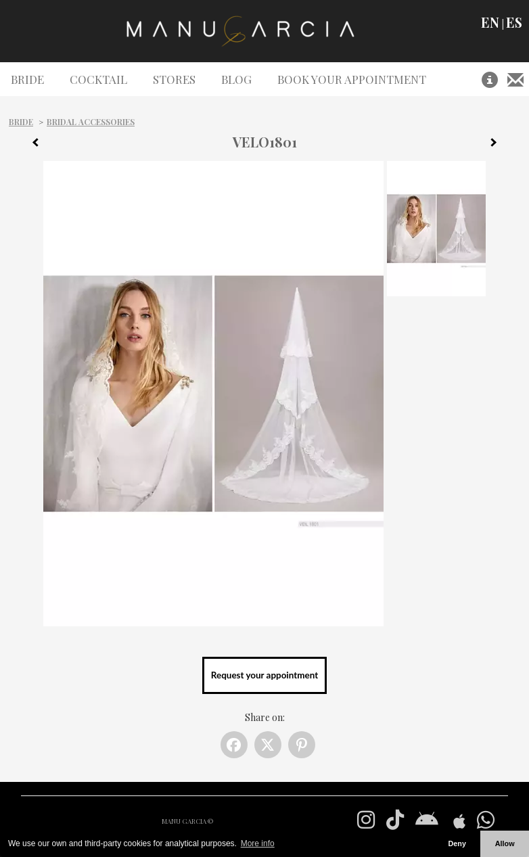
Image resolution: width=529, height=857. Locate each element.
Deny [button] (456, 843)
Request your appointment (264, 675)
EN (490, 22)
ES (514, 22)
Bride (21, 121)
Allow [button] (505, 843)
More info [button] (258, 843)
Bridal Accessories (91, 121)
